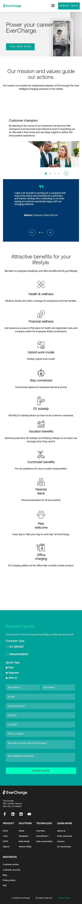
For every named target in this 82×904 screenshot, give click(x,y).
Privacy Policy (64, 898)
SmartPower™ (42, 836)
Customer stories (11, 864)
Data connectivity (44, 841)
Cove (5, 836)
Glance (6, 846)
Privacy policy (9, 880)
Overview (40, 831)
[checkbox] (40, 651)
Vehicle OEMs (25, 846)
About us (61, 831)
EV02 (5, 831)
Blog (5, 875)
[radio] (40, 647)
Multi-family (24, 841)
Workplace (23, 836)
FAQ (5, 885)
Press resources (64, 836)
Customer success (11, 870)
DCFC (5, 841)
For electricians (64, 846)
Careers (60, 841)
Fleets (21, 831)
